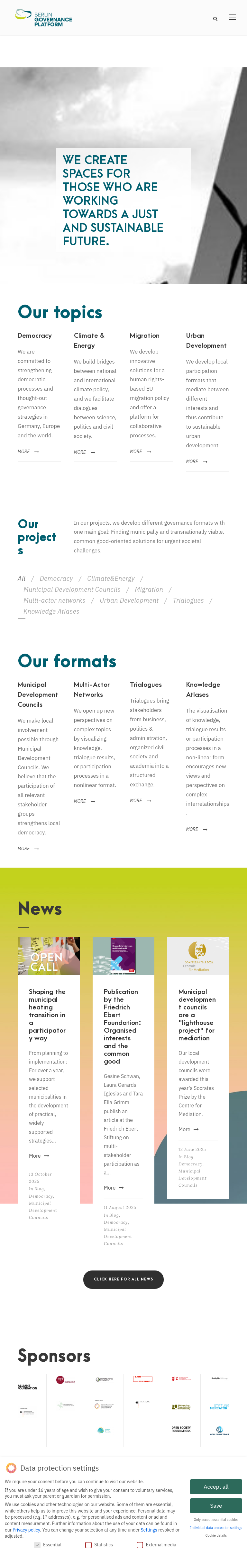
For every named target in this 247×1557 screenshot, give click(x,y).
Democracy (56, 578)
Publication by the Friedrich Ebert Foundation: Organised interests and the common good (122, 1026)
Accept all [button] (216, 1486)
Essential (47, 1544)
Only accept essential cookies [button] (216, 1519)
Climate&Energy (111, 578)
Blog (39, 1189)
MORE (28, 451)
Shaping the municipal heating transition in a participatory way (47, 1015)
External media (156, 1544)
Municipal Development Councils (72, 589)
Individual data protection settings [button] (216, 1526)
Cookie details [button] (216, 1535)
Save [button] (216, 1505)
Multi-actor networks (54, 600)
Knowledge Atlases (51, 611)
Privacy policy (26, 1529)
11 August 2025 (120, 1207)
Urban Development (129, 600)
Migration (149, 589)
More (39, 1156)
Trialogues (188, 600)
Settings (149, 1529)
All (21, 578)
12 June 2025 (192, 1149)
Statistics (99, 1544)
